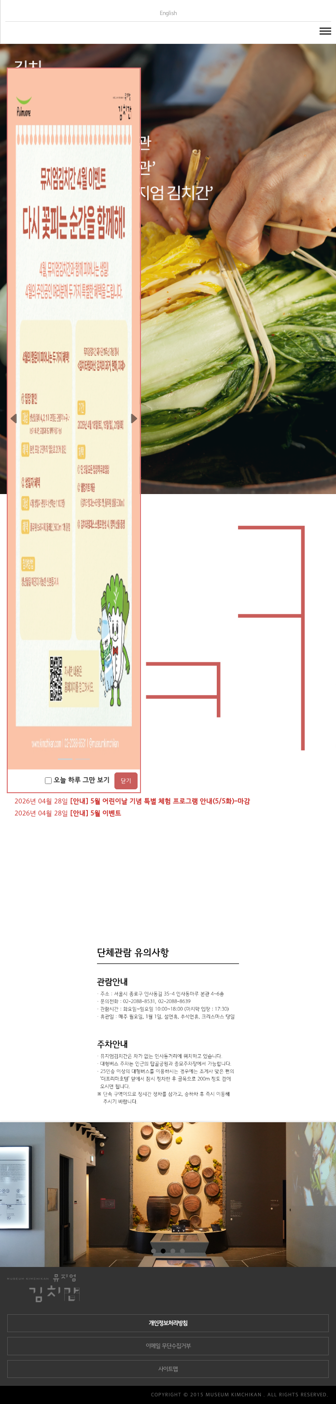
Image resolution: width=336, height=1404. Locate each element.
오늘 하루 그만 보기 (77, 780)
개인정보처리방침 (168, 1323)
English (168, 13)
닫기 (126, 781)
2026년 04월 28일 (132, 801)
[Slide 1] (82, 759)
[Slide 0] (65, 759)
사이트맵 (168, 1369)
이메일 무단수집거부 (168, 1346)
